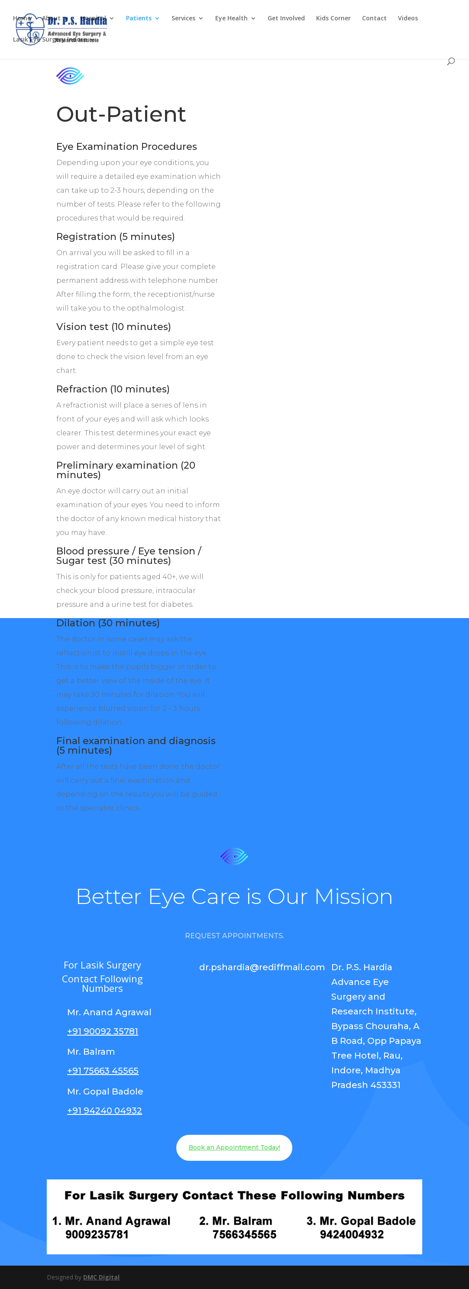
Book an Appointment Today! (234, 1147)
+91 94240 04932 (104, 1110)
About (51, 18)
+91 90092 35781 (102, 1031)
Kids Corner (333, 18)
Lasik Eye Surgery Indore (50, 39)
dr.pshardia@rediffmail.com (262, 967)
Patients (139, 18)
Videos (408, 18)
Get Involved (286, 18)
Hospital (93, 18)
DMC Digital (101, 1277)
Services (183, 18)
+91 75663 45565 (103, 1071)
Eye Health (231, 18)
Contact (374, 18)
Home (22, 18)
